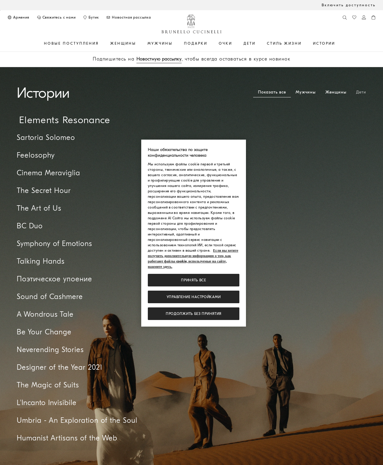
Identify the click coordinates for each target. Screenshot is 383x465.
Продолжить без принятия (193, 314)
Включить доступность (349, 5)
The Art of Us (39, 208)
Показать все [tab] (272, 92)
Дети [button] (250, 43)
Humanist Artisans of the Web (67, 438)
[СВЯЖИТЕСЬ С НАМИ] (56, 17)
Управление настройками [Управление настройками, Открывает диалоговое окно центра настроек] (194, 297)
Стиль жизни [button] (284, 43)
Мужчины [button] (160, 43)
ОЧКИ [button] (225, 43)
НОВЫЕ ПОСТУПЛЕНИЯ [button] (71, 43)
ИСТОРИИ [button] (324, 43)
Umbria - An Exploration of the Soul (77, 420)
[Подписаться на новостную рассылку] (128, 17)
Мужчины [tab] (306, 92)
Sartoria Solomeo (46, 137)
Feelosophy (36, 155)
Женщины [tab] (335, 92)
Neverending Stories (50, 349)
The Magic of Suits (48, 385)
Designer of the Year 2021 (59, 367)
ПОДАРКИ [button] (195, 43)
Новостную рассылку (159, 59)
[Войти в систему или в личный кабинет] (363, 17)
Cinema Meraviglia (48, 173)
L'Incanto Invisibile (47, 402)
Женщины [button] (123, 43)
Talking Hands (41, 261)
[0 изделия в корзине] (373, 17)
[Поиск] (344, 17)
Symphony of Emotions (54, 243)
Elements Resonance (64, 120)
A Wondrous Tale (45, 314)
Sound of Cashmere (50, 296)
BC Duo (30, 226)
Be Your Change (44, 332)
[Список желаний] (354, 17)
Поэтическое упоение (54, 279)
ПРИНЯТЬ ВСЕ (193, 280)
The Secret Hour (44, 190)
